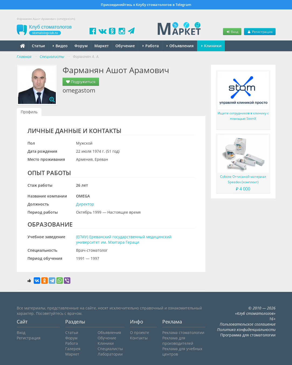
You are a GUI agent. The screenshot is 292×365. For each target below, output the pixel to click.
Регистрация (259, 31)
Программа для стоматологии (248, 334)
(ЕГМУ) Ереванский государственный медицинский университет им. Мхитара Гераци (123, 239)
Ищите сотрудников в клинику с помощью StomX (243, 116)
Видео (60, 45)
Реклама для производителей (177, 340)
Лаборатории (110, 354)
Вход (232, 31)
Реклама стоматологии (183, 332)
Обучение (125, 45)
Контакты (139, 337)
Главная (24, 56)
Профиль (29, 111)
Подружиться (80, 81)
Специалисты (110, 348)
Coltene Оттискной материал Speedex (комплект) (243, 179)
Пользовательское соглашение (248, 324)
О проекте (139, 332)
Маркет (101, 45)
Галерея (72, 348)
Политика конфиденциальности (246, 329)
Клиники (211, 45)
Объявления (180, 45)
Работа (151, 45)
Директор (85, 204)
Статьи (38, 45)
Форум (81, 45)
